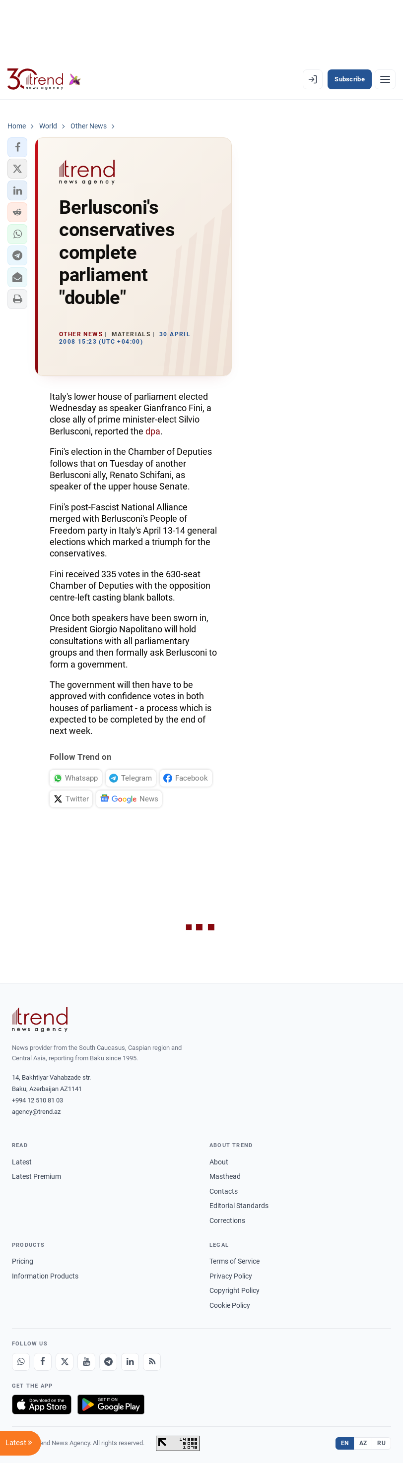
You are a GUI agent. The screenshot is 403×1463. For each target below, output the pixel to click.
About (218, 1162)
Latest (22, 1162)
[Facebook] (43, 1362)
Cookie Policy (229, 1305)
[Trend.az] (44, 79)
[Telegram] (108, 1362)
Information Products (45, 1276)
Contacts (223, 1191)
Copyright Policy (234, 1290)
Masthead (225, 1176)
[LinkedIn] (130, 1362)
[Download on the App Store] (41, 1404)
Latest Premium (36, 1176)
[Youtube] (86, 1362)
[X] (64, 1362)
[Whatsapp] (21, 1362)
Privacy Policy (230, 1276)
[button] (17, 147)
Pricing (22, 1261)
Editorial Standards (239, 1206)
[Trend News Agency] (39, 1019)
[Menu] (385, 79)
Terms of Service (234, 1261)
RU (381, 1443)
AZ (363, 1443)
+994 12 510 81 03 (37, 1100)
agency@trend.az (36, 1111)
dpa (152, 431)
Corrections (227, 1220)
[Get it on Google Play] (110, 1404)
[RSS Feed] (152, 1362)
